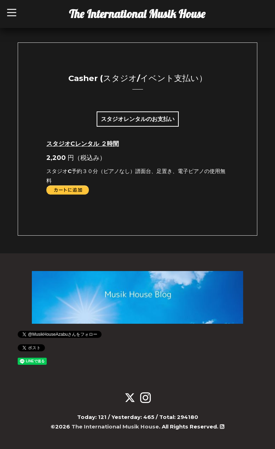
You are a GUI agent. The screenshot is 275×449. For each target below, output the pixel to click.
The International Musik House (137, 14)
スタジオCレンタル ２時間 (82, 143)
